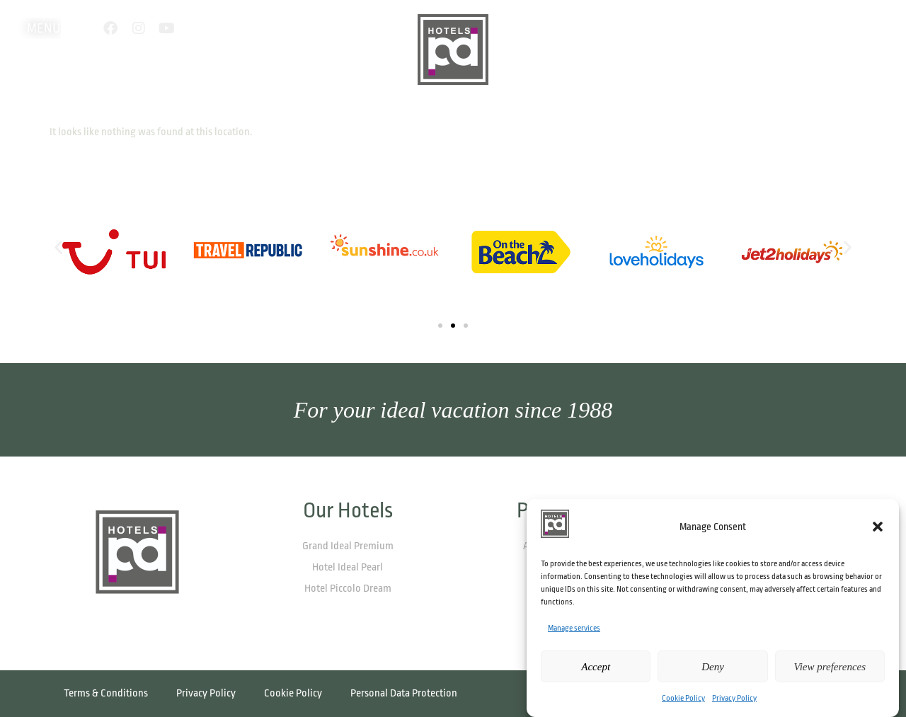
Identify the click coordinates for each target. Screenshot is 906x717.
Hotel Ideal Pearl (347, 567)
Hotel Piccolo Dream (347, 589)
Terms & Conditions (106, 693)
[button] (878, 527)
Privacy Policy (734, 698)
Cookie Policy (683, 698)
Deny (712, 666)
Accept (595, 666)
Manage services (574, 628)
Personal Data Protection (403, 693)
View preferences (830, 666)
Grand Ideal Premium (348, 546)
